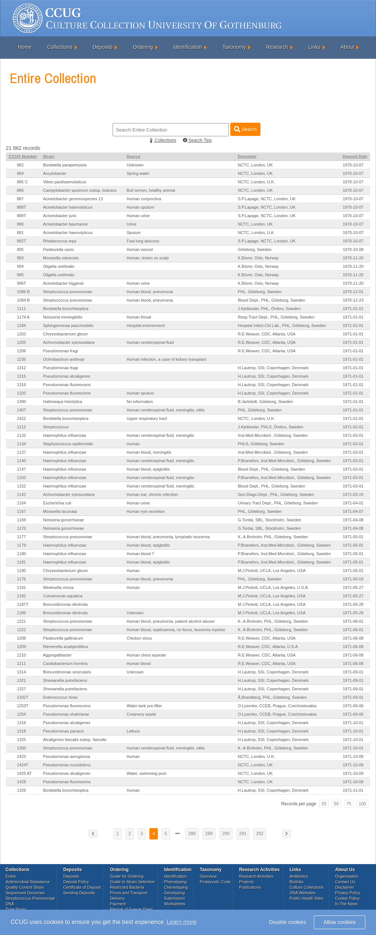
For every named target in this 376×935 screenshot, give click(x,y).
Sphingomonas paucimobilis (68, 325)
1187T (22, 604)
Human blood (138, 663)
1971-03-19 (353, 494)
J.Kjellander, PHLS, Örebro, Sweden (270, 427)
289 (209, 833)
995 (20, 275)
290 (226, 833)
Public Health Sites (306, 898)
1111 (21, 308)
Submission (174, 898)
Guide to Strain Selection (132, 882)
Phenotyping (175, 882)
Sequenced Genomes (25, 893)
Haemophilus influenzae (64, 435)
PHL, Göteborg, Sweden (259, 292)
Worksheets (174, 904)
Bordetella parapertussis (65, 165)
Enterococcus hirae (60, 697)
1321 (21, 680)
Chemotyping (176, 887)
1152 (21, 486)
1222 (21, 629)
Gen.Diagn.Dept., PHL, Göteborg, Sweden (276, 494)
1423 (21, 756)
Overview (208, 876)
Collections (59, 47)
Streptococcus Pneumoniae (30, 898)
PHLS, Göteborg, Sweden (261, 444)
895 (20, 249)
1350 (21, 748)
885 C (22, 182)
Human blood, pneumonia (150, 292)
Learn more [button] (182, 922)
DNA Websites (303, 893)
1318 (21, 731)
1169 (21, 520)
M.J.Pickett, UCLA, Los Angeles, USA (271, 570)
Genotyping (174, 893)
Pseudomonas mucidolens (67, 765)
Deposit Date (355, 156)
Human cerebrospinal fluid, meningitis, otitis (166, 410)
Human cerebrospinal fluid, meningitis (160, 435)
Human (133, 444)
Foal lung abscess (143, 241)
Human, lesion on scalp (148, 258)
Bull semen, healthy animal (151, 190)
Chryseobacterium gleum (65, 334)
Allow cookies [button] (340, 922)
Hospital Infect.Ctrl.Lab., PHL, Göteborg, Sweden (282, 325)
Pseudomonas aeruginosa (66, 756)
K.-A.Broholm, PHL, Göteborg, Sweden (273, 537)
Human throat (139, 317)
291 (242, 833)
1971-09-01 (353, 672)
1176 (21, 579)
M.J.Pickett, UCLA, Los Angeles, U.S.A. (273, 587)
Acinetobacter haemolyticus (68, 207)
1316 (21, 722)
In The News (346, 904)
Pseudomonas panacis (63, 731)
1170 (21, 528)
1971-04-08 (353, 520)
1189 (21, 613)
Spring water (138, 173)
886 (20, 190)
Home (25, 47)
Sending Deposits (79, 893)
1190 (21, 570)
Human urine (138, 215)
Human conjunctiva (144, 199)
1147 (21, 469)
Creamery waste (141, 714)
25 (324, 803)
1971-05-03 (353, 579)
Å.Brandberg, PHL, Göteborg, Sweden (272, 697)
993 (20, 258)
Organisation (346, 876)
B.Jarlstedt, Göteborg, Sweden (265, 401)
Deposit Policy (76, 882)
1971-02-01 (353, 427)
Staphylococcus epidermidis (68, 444)
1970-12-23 (353, 300)
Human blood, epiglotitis (148, 469)
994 (20, 266)
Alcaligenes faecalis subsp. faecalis (74, 739)
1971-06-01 (353, 621)
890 (20, 224)
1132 (21, 435)
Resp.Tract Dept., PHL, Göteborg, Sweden (276, 317)
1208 (21, 638)
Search (245, 129)
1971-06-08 (353, 638)
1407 (21, 410)
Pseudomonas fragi (60, 351)
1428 (21, 782)
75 (348, 803)
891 (20, 232)
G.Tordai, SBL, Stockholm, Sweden (269, 520)
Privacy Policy (347, 893)
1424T (22, 765)
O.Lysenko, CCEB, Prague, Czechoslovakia (277, 706)
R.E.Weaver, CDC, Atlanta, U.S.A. (268, 646)
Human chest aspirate (146, 655)
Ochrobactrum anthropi (64, 359)
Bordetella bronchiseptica (66, 308)
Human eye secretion (146, 511)
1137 (21, 452)
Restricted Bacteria (127, 887)
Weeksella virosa (58, 587)
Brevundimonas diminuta (65, 604)
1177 (21, 537)
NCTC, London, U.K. (256, 182)
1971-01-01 (353, 308)
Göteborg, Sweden (255, 249)
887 (20, 199)
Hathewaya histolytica (62, 401)
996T (21, 283)
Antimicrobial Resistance (28, 882)
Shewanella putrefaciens (65, 680)
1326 (21, 790)
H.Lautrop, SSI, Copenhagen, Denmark (273, 368)
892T (21, 241)
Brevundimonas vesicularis (67, 672)
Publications (250, 887)
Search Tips (197, 140)
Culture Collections (306, 887)
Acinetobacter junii (59, 215)
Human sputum (140, 207)
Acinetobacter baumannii (65, 224)
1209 (21, 646)
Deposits (103, 47)
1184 (21, 325)
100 (362, 803)
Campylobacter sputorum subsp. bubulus (80, 190)
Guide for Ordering (126, 876)
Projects (246, 882)
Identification (187, 47)
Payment (118, 904)
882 (20, 165)
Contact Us (345, 882)
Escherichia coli (57, 503)
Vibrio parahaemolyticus (64, 182)
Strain (48, 156)
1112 (21, 427)
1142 (21, 494)
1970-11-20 (353, 258)
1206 (21, 351)
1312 (21, 368)
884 (20, 173)
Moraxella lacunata (60, 511)
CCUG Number (23, 156)
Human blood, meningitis (149, 452)
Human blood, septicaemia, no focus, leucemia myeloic (176, 629)
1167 (21, 511)
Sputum (134, 232)
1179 (21, 545)
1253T (22, 706)
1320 (21, 393)
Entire (11, 876)
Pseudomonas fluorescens (67, 384)
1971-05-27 (353, 587)
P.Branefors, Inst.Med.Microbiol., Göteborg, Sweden (284, 460)
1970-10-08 (353, 249)
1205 (21, 342)
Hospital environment (145, 325)
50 (336, 803)
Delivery (117, 898)
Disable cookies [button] (287, 922)
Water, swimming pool (146, 773)
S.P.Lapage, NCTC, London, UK (266, 199)
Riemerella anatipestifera (65, 646)
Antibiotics (299, 876)
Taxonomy (234, 47)
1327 (21, 689)
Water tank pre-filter (144, 706)
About (347, 47)
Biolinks (297, 882)
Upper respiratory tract (147, 418)
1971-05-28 (353, 604)
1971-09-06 (353, 706)
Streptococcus (56, 427)
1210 (21, 655)
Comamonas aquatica (62, 596)
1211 (21, 663)
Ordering (143, 47)
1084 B (23, 300)
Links (314, 47)
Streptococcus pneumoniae (67, 292)
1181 (21, 562)
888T (21, 207)
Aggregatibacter (57, 655)
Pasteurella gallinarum (63, 638)
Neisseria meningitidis (62, 317)
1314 (21, 672)
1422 (21, 418)
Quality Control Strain (25, 887)
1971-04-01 (353, 503)
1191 (21, 587)
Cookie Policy (347, 898)
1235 (21, 359)
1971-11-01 (353, 790)
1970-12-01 (353, 292)
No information (140, 401)
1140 (21, 460)
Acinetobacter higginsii (63, 283)
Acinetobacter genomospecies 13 (73, 199)
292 (259, 833)
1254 (21, 714)
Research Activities (256, 876)
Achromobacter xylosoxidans (69, 342)
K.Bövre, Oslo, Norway (258, 258)
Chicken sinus (139, 638)
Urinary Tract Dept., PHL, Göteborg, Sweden (278, 503)
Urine (131, 224)
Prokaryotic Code (215, 882)
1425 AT (24, 773)
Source (133, 156)
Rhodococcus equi (60, 241)
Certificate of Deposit (82, 887)
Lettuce (133, 731)
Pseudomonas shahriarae (66, 714)
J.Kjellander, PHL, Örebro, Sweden (269, 308)
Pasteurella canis (58, 249)
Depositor (247, 156)
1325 (21, 739)
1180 (21, 553)
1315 (21, 376)
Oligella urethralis (58, 266)
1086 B (23, 292)
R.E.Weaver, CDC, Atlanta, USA (266, 334)
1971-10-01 (353, 722)
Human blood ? (140, 553)
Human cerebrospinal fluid (150, 342)
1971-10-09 (353, 756)
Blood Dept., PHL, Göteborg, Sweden (271, 300)
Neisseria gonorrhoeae (63, 520)
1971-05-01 (353, 537)
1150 (21, 477)
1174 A (23, 317)
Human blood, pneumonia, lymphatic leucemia (168, 537)
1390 (21, 401)
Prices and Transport (129, 893)
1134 (21, 444)
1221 (21, 621)
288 (192, 833)
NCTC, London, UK (255, 165)
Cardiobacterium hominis (65, 663)
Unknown (135, 165)
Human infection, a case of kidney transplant (166, 359)
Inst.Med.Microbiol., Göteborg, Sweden (273, 435)
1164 (21, 503)
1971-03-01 (353, 435)
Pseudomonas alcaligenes (66, 376)
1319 (21, 384)
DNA (10, 904)
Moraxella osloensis (61, 258)
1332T (22, 697)
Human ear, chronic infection (152, 494)
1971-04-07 (353, 511)
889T (21, 215)
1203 (21, 334)
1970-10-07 (353, 165)
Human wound (140, 249)
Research (277, 47)
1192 (21, 596)
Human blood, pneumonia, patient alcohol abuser (171, 621)
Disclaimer (344, 887)
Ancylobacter (55, 173)
